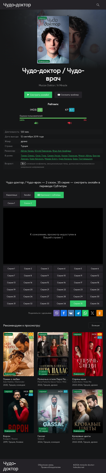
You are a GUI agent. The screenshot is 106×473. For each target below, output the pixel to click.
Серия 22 (61, 289)
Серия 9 (45, 275)
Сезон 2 (28, 203)
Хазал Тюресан (69, 155)
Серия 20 (28, 289)
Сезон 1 (11, 203)
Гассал (41, 436)
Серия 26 (28, 296)
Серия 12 (95, 275)
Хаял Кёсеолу (36, 159)
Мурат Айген (85, 155)
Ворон (6, 436)
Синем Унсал (53, 155)
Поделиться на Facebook (64, 313)
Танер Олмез (27, 155)
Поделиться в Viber (56, 313)
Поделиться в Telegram (78, 313)
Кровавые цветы (81, 436)
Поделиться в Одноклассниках (99, 313)
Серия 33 (44, 303)
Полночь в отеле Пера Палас (53, 379)
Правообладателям (51, 467)
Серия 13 (11, 282)
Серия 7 (11, 275)
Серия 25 (11, 296)
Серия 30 (94, 296)
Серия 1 (11, 268)
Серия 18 (95, 282)
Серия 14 (28, 282)
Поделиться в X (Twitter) (92, 313)
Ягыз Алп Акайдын (61, 151)
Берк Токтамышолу (83, 159)
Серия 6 (95, 268)
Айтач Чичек (27, 151)
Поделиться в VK (71, 313)
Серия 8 (28, 275)
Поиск (98, 5)
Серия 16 (61, 282)
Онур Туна (40, 155)
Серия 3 (45, 268)
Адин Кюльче (65, 159)
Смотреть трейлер (70, 95)
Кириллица (11, 195)
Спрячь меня (79, 379)
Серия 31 (11, 303)
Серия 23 (78, 289)
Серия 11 (78, 275)
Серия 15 (44, 282)
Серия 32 (27, 303)
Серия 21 (44, 289)
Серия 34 (61, 303)
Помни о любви (11, 379)
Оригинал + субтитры (49, 195)
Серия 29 (78, 296)
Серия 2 (28, 268)
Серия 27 (44, 296)
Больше (96, 325)
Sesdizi (27, 195)
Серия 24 (94, 289)
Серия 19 (11, 289)
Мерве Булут (51, 159)
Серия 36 (94, 303)
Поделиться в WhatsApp (85, 313)
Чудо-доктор (17, 5)
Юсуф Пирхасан (43, 151)
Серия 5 (78, 268)
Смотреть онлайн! (39, 95)
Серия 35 (78, 303)
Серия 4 (61, 268)
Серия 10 (61, 275)
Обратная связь (46, 465)
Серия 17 (78, 282)
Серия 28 (61, 296)
